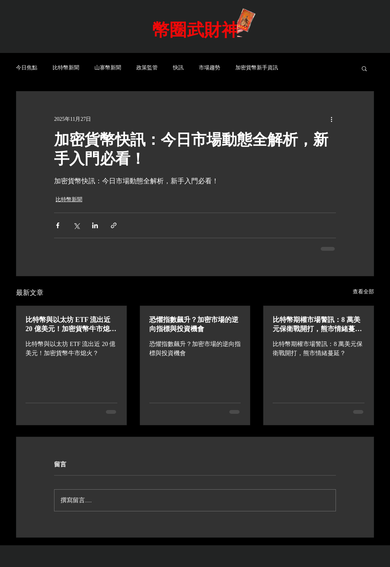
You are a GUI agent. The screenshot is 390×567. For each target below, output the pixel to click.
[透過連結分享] (113, 225)
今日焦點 (26, 67)
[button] (364, 68)
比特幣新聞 (66, 67)
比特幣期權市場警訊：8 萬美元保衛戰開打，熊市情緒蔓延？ (316, 324)
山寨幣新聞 (107, 67)
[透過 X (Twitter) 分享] (76, 225)
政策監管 (147, 67)
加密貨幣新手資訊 (256, 67)
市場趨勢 (209, 67)
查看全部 (363, 292)
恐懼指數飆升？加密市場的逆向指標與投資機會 (193, 324)
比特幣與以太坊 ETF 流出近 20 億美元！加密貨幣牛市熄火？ (68, 324)
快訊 (178, 67)
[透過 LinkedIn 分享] (95, 225)
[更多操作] (331, 118)
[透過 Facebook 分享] (57, 225)
